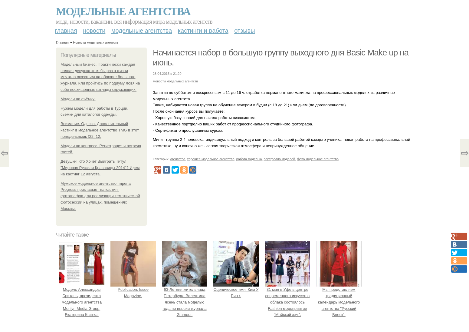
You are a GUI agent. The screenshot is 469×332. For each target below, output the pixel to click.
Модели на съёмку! (78, 99)
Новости (94, 30)
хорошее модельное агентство (210, 159)
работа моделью (249, 159)
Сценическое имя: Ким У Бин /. (236, 289)
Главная (66, 30)
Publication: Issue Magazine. (133, 289)
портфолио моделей (279, 159)
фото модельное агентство (318, 159)
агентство (177, 159)
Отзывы (244, 30)
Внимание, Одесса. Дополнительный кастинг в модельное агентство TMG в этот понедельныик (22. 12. (100, 130)
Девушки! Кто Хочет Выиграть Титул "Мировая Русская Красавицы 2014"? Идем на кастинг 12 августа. (100, 167)
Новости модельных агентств (95, 42)
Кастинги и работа (203, 30)
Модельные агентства (123, 11)
